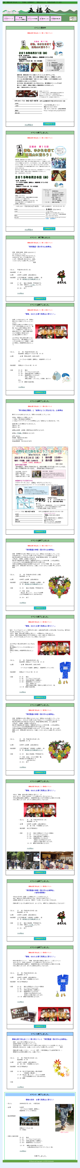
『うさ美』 (32, 285)
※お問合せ (29, 125)
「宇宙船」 (19, 433)
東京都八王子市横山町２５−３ (31, 279)
